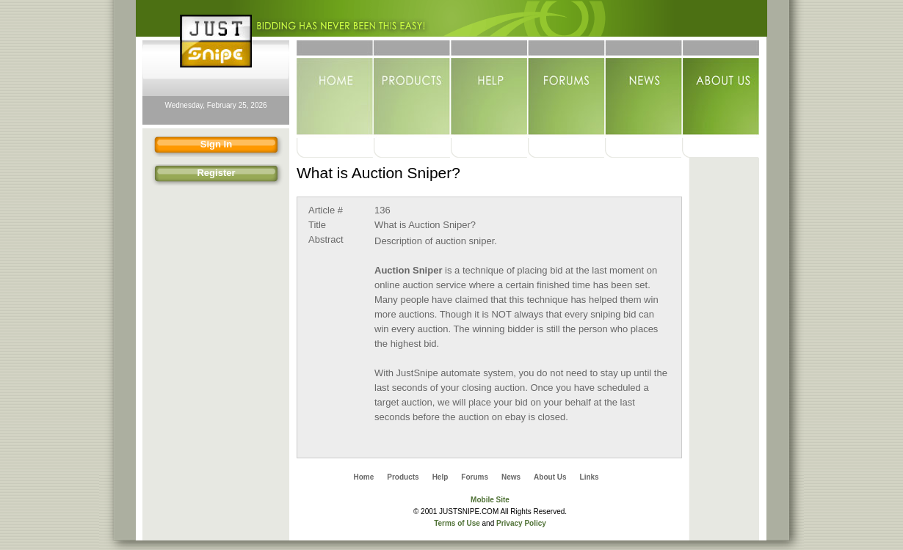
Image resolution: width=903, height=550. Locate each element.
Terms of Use (457, 523)
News (643, 89)
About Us (720, 89)
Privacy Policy (521, 523)
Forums (566, 89)
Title (317, 224)
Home (335, 89)
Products (412, 89)
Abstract (326, 239)
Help (489, 89)
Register (192, 175)
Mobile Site (490, 500)
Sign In (190, 146)
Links (589, 477)
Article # (325, 210)
